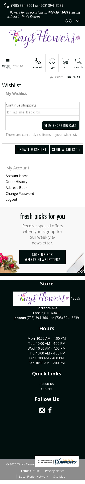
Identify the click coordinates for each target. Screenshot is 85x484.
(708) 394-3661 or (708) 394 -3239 (37, 5)
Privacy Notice (54, 471)
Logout (11, 199)
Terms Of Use (30, 471)
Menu (7, 67)
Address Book (16, 187)
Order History (16, 181)
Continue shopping (21, 105)
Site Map (59, 476)
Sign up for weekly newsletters (42, 257)
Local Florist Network (33, 476)
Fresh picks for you (42, 228)
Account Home (17, 175)
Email (74, 77)
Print (56, 77)
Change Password (20, 193)
